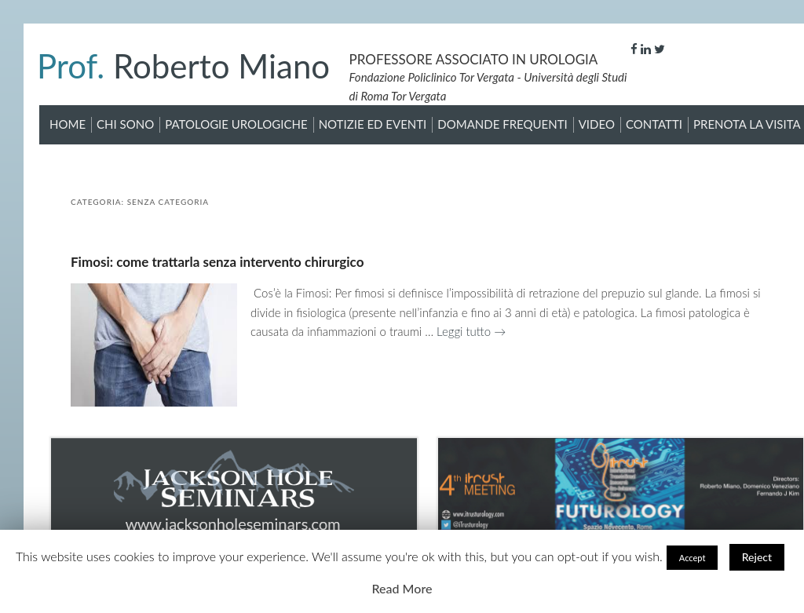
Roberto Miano (183, 66)
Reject (757, 557)
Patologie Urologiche (236, 124)
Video (597, 124)
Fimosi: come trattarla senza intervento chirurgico (217, 262)
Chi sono (125, 124)
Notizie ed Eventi (373, 124)
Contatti (654, 124)
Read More (402, 588)
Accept (692, 558)
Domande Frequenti (502, 124)
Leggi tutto (471, 331)
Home (67, 124)
